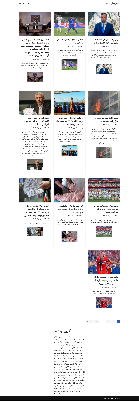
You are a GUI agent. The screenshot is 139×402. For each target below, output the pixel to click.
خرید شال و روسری (64, 376)
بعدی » (89, 323)
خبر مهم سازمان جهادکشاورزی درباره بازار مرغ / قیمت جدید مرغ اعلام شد (69, 210)
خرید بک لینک (79, 341)
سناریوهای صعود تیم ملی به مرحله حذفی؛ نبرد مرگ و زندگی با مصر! (105, 210)
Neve (118, 399)
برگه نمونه (22, 3)
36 (96, 323)
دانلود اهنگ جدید (63, 346)
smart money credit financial (67, 382)
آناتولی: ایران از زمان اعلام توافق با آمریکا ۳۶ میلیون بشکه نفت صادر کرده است (69, 121)
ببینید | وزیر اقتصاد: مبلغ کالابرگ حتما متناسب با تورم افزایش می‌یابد (36, 121)
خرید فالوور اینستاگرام (65, 344)
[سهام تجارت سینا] (112, 3)
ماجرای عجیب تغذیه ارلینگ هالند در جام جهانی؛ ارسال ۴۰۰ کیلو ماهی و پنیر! (106, 281)
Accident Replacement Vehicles (65, 393)
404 (28, 3)
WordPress (107, 399)
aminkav (114, 46)
